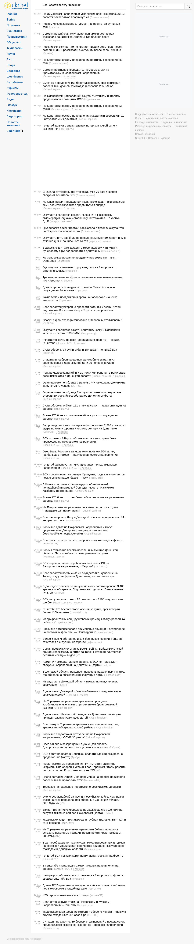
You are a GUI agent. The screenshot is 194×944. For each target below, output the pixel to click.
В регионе (13, 130)
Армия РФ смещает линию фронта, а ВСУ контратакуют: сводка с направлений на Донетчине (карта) (80, 663)
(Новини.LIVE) (66, 128)
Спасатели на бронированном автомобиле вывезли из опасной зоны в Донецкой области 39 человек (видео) (78, 361)
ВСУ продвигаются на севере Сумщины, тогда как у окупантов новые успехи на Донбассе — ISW (84, 476)
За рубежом (15, 82)
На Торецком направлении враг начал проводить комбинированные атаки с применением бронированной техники (80, 704)
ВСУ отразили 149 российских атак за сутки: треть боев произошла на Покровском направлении (79, 440)
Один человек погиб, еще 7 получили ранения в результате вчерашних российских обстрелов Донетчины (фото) (82, 394)
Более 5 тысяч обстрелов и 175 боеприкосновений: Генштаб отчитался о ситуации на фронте (83, 640)
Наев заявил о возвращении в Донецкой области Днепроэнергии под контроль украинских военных (76, 745)
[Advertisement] (80, 160)
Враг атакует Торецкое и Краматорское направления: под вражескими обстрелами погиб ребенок (80, 726)
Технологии (14, 47)
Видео (11, 99)
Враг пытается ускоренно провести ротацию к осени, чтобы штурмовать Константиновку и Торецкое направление (82, 308)
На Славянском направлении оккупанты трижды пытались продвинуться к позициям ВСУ (81, 97)
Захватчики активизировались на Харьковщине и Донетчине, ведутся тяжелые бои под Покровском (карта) (83, 811)
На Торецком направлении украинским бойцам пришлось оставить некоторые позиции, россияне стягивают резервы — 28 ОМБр (83, 832)
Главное (12, 13)
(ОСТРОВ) (48, 323)
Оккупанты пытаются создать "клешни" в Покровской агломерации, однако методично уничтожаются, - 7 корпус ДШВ (81, 218)
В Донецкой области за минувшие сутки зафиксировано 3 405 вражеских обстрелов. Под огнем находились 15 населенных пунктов (83, 589)
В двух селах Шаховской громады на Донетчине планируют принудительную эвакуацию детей (82, 716)
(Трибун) (106, 665)
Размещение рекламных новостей (153, 126)
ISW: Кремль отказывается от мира (66, 895)
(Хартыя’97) (67, 823)
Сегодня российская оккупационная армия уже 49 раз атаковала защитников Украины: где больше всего (78, 35)
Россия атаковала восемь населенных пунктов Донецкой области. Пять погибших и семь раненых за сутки (80, 551)
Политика (13, 25)
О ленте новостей (176, 114)
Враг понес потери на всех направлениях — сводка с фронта (83, 540)
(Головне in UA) (51, 445)
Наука (11, 53)
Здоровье (13, 70)
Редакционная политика (174, 122)
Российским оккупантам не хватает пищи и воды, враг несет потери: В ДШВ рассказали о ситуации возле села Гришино (82, 48)
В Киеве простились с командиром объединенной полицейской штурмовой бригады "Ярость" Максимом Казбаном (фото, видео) (78, 487)
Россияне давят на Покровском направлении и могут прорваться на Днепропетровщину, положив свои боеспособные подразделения (77, 530)
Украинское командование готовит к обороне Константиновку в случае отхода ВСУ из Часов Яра (84, 913)
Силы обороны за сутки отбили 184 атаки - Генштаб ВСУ (80, 349)
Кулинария (14, 110)
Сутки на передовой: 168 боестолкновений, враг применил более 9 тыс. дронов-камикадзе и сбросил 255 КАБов (81, 84)
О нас (138, 118)
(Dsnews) (54, 27)
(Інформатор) (88, 333)
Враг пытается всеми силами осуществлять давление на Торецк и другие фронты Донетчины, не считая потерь (80, 574)
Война (11, 19)
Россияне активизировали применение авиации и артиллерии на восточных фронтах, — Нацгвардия (84, 630)
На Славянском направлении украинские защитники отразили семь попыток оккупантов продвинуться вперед (84, 203)
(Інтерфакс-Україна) (61, 221)
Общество (13, 42)
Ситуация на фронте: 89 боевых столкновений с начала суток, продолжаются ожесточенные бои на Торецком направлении (84, 923)
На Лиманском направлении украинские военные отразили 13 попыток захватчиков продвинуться (83, 15)
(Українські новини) (100, 241)
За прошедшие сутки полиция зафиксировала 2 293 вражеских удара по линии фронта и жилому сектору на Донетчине (84, 427)
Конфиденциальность (146, 122)
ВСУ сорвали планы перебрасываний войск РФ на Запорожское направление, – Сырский (76, 564)
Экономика (14, 30)
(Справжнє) (63, 260)
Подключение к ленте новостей (161, 118)
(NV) (78, 655)
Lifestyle (12, 104)
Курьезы (13, 87)
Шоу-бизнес (15, 76)
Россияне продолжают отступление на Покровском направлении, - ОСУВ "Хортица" (76, 735)
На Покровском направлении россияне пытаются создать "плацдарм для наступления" (80, 509)
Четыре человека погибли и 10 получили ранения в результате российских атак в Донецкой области (84, 374)
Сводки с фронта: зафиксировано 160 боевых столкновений (82, 320)
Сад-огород (14, 116)
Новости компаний (13, 123)
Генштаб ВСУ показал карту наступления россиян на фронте (83, 855)
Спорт (11, 64)
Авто (10, 59)
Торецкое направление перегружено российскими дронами (82, 786)
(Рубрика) (114, 747)
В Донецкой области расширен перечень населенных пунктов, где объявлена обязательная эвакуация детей (84, 673)
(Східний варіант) (99, 17)
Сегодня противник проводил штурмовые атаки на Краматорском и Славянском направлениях (76, 71)
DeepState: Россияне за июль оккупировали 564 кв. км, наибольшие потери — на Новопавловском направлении (80, 453)
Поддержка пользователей (149, 114)
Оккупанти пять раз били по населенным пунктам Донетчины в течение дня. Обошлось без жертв (84, 239)
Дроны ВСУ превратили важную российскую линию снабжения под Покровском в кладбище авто (84, 887)
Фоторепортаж (17, 93)
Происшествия (17, 36)
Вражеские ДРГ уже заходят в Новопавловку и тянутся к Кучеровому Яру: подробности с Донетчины (80, 249)
